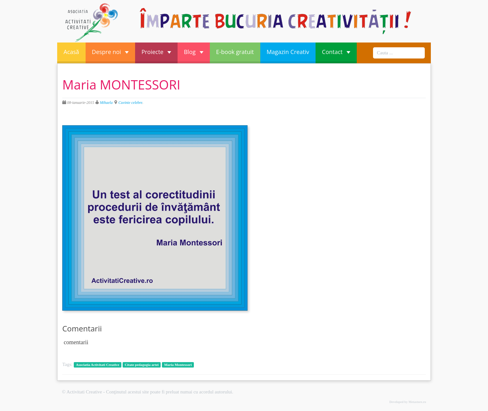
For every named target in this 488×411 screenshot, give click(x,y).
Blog (193, 52)
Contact (336, 52)
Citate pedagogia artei (141, 365)
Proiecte (156, 52)
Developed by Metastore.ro (407, 402)
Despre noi (110, 52)
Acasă (71, 52)
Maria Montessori (178, 365)
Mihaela (106, 102)
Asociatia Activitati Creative (97, 365)
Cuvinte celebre (130, 102)
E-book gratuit (235, 52)
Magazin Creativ (288, 52)
